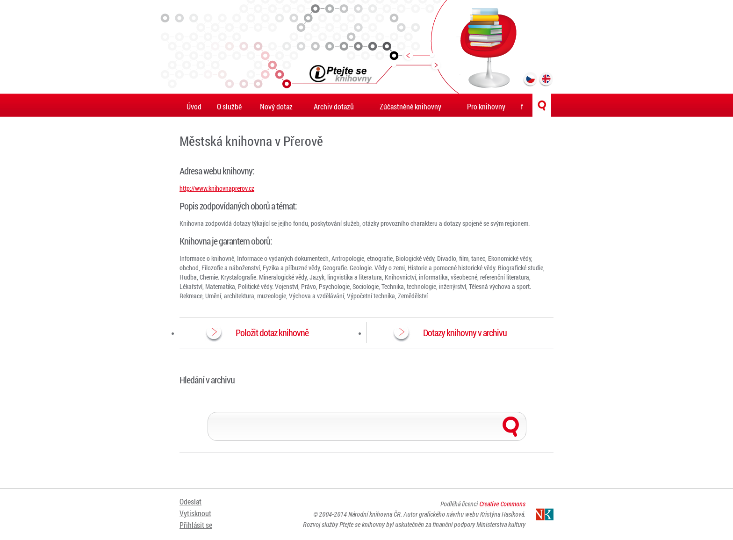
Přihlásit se (196, 525)
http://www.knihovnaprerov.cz (217, 188)
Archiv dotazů (334, 106)
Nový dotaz (276, 106)
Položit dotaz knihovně (272, 332)
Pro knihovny (486, 106)
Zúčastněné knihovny (410, 106)
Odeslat (190, 501)
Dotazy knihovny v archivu (465, 332)
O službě (229, 106)
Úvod (194, 106)
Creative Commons (502, 503)
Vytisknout (195, 513)
